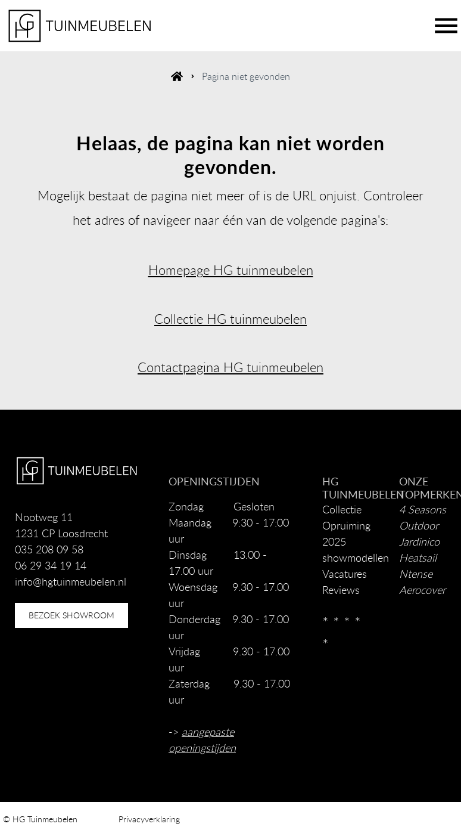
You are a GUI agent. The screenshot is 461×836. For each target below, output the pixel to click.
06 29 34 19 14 (50, 565)
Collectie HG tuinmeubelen (230, 318)
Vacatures (344, 573)
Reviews (341, 590)
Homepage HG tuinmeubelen (230, 269)
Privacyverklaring (149, 819)
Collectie (342, 509)
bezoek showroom (71, 615)
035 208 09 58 (49, 549)
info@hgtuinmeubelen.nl (70, 581)
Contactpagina (179, 367)
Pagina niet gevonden (246, 76)
